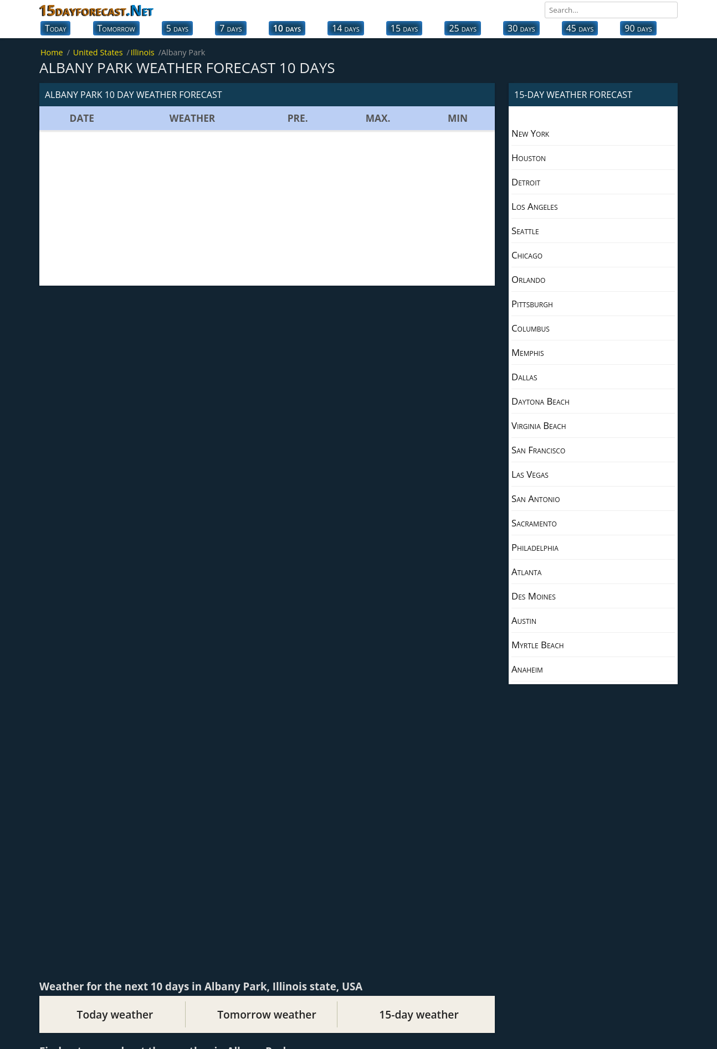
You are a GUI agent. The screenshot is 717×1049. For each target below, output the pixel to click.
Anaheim (527, 669)
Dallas (524, 376)
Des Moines (533, 596)
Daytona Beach (540, 401)
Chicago (526, 255)
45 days (580, 28)
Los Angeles (534, 206)
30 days (521, 28)
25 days (463, 28)
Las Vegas (530, 474)
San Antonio (535, 498)
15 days (404, 28)
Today (55, 28)
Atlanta (526, 571)
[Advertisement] (267, 208)
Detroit (525, 181)
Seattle (525, 230)
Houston (528, 157)
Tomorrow (116, 28)
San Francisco (538, 449)
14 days (346, 28)
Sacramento (534, 522)
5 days (177, 28)
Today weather (115, 1014)
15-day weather (418, 1014)
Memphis (527, 352)
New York (530, 133)
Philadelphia (535, 547)
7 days (230, 28)
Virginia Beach (538, 425)
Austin (523, 620)
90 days (638, 28)
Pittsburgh (532, 303)
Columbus (530, 328)
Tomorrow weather (266, 1014)
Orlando (528, 279)
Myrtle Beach (537, 644)
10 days (287, 28)
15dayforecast (96, 10)
